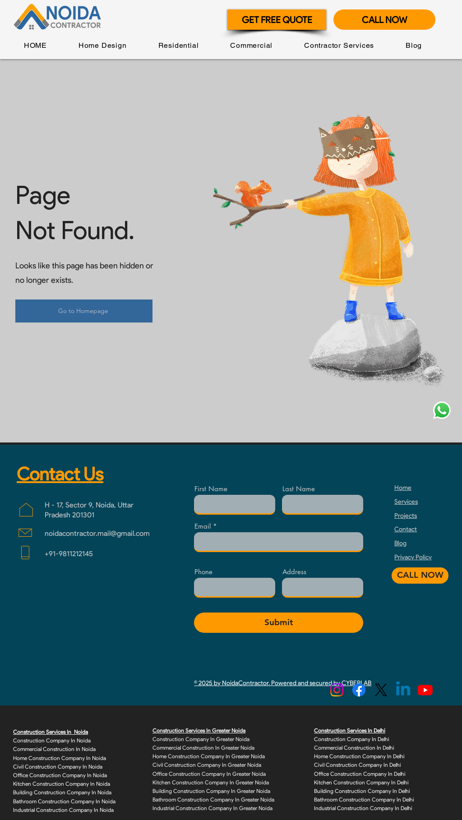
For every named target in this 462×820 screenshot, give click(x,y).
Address (294, 571)
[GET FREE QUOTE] (276, 19)
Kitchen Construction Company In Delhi (361, 782)
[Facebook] (359, 690)
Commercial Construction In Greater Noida (203, 747)
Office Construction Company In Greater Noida (209, 773)
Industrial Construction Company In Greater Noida (212, 808)
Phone (203, 571)
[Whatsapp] (442, 410)
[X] (381, 690)
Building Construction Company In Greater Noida (211, 791)
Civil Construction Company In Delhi (357, 764)
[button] (103, 45)
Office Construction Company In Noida (60, 775)
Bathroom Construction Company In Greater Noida (213, 799)
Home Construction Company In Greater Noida (208, 756)
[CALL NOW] (384, 19)
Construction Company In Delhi (351, 739)
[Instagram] (337, 690)
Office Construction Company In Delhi (360, 773)
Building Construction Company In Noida (62, 792)
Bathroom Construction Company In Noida (64, 801)
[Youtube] (425, 690)
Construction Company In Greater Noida (200, 739)
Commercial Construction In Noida (54, 749)
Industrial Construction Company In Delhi (363, 808)
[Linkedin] (403, 690)
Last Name (298, 488)
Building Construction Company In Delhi (362, 791)
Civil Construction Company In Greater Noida (206, 764)
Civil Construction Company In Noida (57, 766)
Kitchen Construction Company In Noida (61, 783)
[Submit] (278, 623)
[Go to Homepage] (83, 310)
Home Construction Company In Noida (59, 758)
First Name (210, 488)
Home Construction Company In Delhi (359, 756)
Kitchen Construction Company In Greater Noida (210, 782)
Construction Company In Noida (52, 740)
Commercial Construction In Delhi (354, 747)
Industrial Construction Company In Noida (63, 809)
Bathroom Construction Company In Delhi (364, 799)
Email (202, 526)
